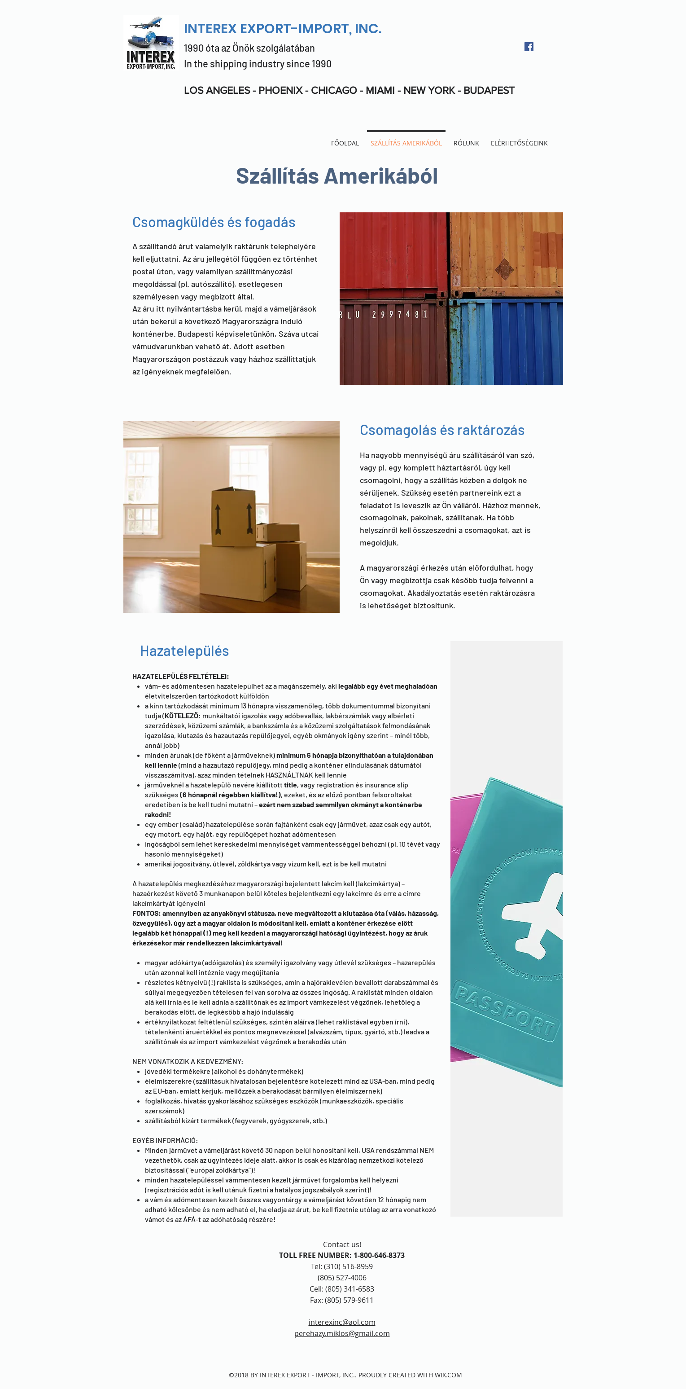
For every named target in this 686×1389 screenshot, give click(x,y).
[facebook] (528, 46)
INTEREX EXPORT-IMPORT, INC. (282, 28)
